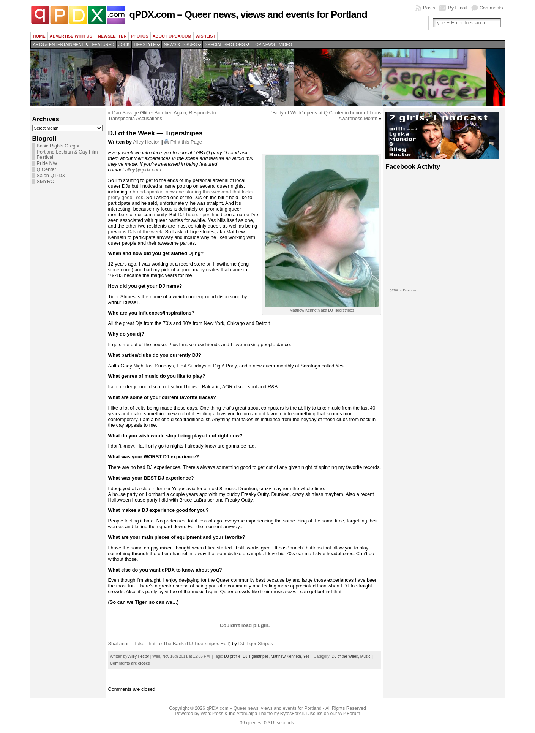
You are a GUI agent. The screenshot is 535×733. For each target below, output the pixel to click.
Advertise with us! (72, 36)
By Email (457, 8)
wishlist (206, 36)
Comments (491, 8)
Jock (123, 44)
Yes (306, 656)
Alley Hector (146, 142)
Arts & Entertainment (58, 44)
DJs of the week (145, 231)
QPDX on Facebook (402, 290)
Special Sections (225, 44)
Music (365, 656)
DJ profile (232, 656)
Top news (264, 44)
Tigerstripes (197, 214)
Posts (429, 8)
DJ (181, 214)
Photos (139, 36)
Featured (103, 44)
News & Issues (180, 44)
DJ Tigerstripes (255, 656)
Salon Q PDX (51, 175)
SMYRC (45, 181)
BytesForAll (292, 713)
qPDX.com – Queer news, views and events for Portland (248, 14)
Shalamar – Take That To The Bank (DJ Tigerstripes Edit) (169, 643)
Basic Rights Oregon (59, 146)
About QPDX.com (172, 36)
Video (285, 44)
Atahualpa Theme (255, 713)
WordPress (211, 713)
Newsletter (112, 36)
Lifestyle (145, 44)
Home (39, 36)
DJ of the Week (344, 656)
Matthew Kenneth (286, 656)
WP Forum (349, 713)
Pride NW (47, 163)
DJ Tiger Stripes (255, 643)
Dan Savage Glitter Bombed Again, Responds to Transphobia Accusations (162, 115)
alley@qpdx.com (143, 170)
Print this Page (186, 142)
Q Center (46, 169)
